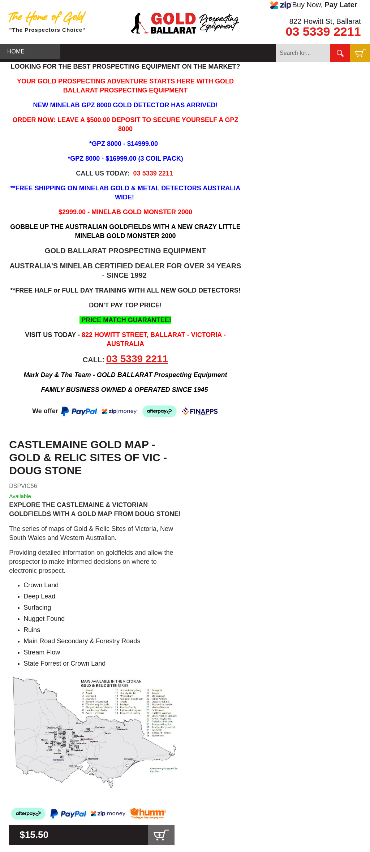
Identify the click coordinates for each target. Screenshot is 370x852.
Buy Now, (313, 5)
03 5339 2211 (323, 31)
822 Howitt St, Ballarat (325, 21)
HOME (16, 51)
